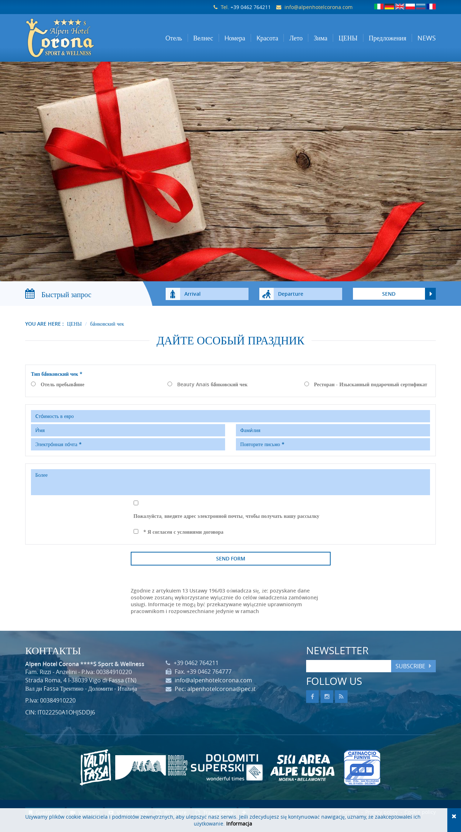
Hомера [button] (234, 38)
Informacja (239, 823)
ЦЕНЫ (74, 330)
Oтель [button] (173, 38)
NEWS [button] (426, 38)
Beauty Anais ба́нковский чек (212, 391)
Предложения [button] (387, 38)
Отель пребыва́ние (62, 391)
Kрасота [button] (267, 38)
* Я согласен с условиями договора (183, 539)
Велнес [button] (203, 38)
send (388, 301)
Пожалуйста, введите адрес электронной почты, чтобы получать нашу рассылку (226, 523)
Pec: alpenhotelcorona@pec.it (215, 696)
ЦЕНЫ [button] (348, 38)
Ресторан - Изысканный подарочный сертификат (371, 391)
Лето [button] (296, 38)
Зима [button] (320, 38)
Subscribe (410, 673)
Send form (230, 565)
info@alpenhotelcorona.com (319, 7)
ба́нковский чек (107, 330)
